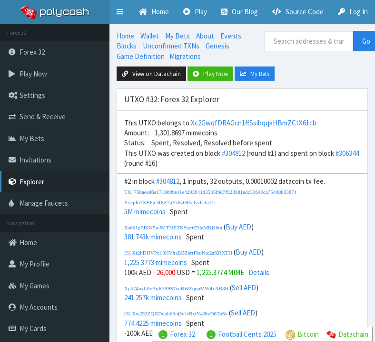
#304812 (233, 153)
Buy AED (238, 226)
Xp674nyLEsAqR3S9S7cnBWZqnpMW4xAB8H (176, 288)
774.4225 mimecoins (153, 323)
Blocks (127, 45)
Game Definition (141, 56)
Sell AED (244, 287)
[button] (119, 12)
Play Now (210, 74)
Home (125, 35)
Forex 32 (182, 334)
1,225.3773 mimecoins (155, 262)
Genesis (217, 45)
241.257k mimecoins (153, 297)
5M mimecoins (145, 211)
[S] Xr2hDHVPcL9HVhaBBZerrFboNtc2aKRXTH (178, 253)
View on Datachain (151, 74)
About (205, 35)
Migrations (185, 56)
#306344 (347, 153)
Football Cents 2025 (247, 334)
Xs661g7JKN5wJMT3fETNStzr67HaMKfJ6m (173, 227)
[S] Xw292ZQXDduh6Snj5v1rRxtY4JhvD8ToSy (175, 313)
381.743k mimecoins (153, 236)
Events (230, 35)
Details (258, 272)
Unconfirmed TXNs (171, 45)
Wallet (149, 35)
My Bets (177, 35)
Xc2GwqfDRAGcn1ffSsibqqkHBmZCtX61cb (253, 122)
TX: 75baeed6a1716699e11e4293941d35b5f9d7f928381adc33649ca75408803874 (210, 192)
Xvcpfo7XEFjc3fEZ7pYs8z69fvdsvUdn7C (169, 202)
